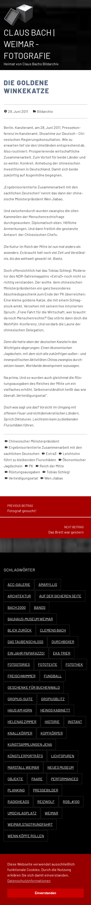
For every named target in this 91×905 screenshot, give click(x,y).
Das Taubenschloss (25, 641)
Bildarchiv (45, 111)
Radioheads (18, 801)
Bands (39, 607)
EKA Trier (61, 653)
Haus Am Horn (20, 710)
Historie (52, 721)
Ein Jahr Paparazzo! (26, 653)
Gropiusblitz (53, 699)
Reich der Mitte (52, 466)
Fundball (53, 676)
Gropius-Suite (20, 699)
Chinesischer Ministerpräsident (34, 441)
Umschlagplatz (22, 813)
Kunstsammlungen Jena (30, 744)
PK (31, 466)
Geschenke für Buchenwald (34, 687)
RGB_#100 (71, 801)
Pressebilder (45, 790)
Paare (37, 779)
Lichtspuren (62, 756)
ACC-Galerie (19, 584)
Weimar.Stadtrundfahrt (30, 824)
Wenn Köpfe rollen (26, 836)
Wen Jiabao (53, 478)
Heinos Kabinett (55, 710)
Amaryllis (48, 584)
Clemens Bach (53, 630)
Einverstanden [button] (45, 893)
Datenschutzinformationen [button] (29, 880)
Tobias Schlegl (58, 472)
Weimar (51, 813)
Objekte (15, 779)
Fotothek (74, 664)
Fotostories (19, 664)
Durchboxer (63, 641)
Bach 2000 (17, 607)
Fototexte (47, 664)
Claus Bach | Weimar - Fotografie (29, 43)
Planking (16, 790)
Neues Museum (60, 767)
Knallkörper (20, 733)
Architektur (19, 596)
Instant (75, 721)
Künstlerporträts (25, 756)
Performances (64, 779)
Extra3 (51, 453)
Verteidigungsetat (23, 478)
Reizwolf (46, 801)
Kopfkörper (52, 733)
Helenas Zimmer (22, 721)
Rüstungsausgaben (24, 472)
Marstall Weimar (23, 767)
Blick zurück (20, 630)
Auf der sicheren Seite (60, 596)
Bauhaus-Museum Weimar (30, 619)
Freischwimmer (22, 676)
